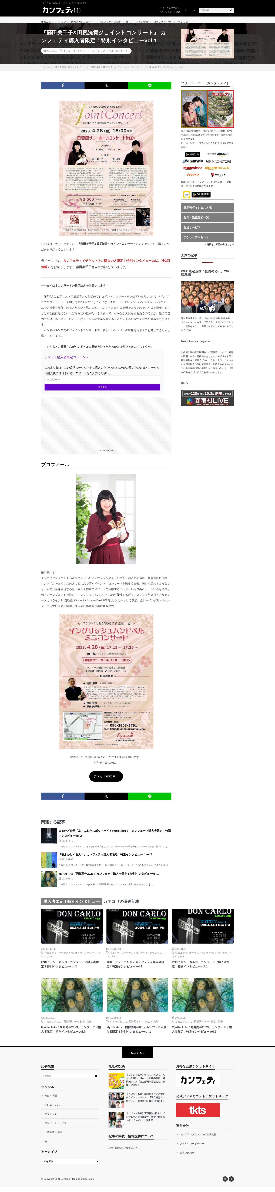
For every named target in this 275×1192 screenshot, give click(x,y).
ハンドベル (107, 54)
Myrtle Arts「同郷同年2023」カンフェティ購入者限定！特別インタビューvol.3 (71, 1034)
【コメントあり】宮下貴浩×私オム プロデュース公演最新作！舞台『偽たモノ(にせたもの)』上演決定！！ (145, 1122)
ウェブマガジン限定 (110, 21)
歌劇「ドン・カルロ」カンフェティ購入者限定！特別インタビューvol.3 (137, 968)
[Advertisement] (106, 426)
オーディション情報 (137, 21)
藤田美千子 (121, 54)
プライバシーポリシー (192, 1148)
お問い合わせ (187, 1157)
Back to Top (137, 1058)
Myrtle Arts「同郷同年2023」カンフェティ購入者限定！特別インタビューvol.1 (109, 877)
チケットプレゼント (196, 241)
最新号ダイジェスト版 (198, 211)
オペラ (78, 956)
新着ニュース (48, 21)
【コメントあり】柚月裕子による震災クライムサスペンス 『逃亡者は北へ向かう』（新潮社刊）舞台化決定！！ (145, 1102)
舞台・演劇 (86, 1026)
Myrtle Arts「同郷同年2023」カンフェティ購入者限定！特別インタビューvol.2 (202, 1034)
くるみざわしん (53, 1026)
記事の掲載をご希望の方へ (123, 1152)
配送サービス (192, 231)
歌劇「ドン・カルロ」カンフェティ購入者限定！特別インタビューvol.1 (203, 968)
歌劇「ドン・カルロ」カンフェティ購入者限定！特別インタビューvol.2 (72, 968)
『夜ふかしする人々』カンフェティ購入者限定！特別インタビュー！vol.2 (105, 858)
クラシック (69, 54)
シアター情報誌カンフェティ (77, 21)
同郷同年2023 (70, 1026)
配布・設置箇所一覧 (196, 221)
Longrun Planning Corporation (77, 1184)
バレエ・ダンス (53, 1109)
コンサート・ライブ (88, 54)
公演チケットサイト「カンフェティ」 (174, 21)
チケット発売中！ (106, 780)
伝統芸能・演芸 (53, 1137)
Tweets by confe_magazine (195, 345)
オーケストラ (66, 956)
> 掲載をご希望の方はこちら (219, 248)
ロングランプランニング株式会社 (198, 1139)
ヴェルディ (50, 956)
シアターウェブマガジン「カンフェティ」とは (169, 10)
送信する (102, 391)
